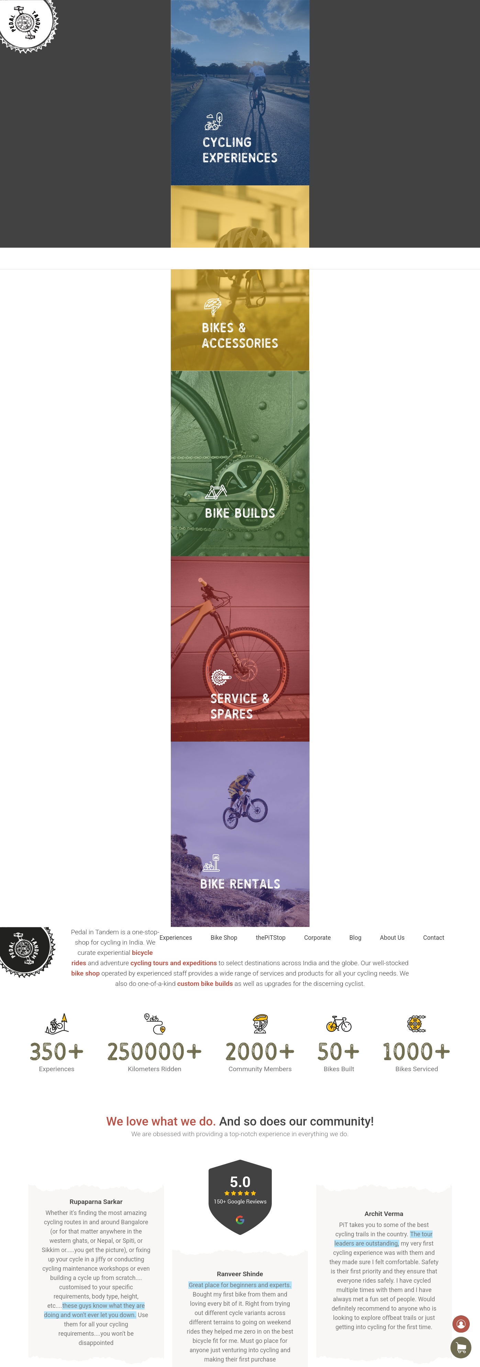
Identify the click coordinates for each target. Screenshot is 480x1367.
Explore (66, 1052)
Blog (355, 258)
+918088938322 (385, 1321)
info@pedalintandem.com (396, 1304)
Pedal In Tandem (102, 1349)
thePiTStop (271, 258)
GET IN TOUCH (240, 841)
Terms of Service (312, 1276)
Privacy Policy (309, 1286)
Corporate (317, 258)
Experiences (175, 258)
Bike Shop (224, 258)
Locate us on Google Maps (84, 1318)
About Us (392, 258)
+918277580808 (385, 1313)
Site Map (302, 1306)
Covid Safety (307, 1296)
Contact (434, 258)
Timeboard (415, 1349)
